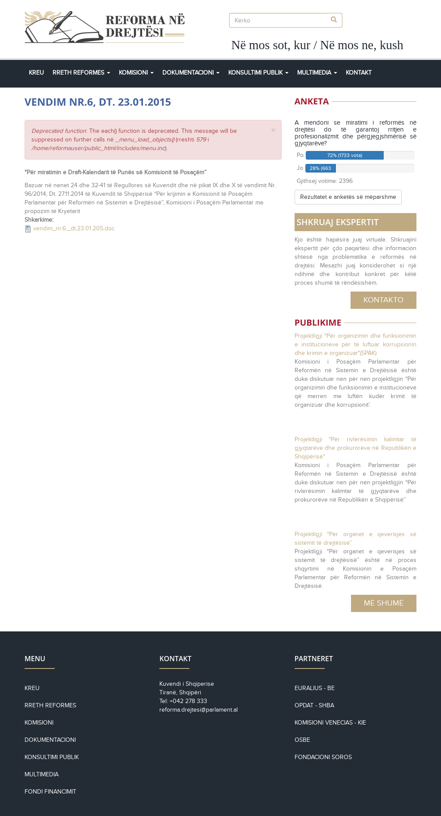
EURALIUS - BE (315, 688)
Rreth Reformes (81, 72)
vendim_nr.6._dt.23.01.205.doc (74, 228)
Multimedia (317, 72)
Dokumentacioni (191, 72)
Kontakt (359, 72)
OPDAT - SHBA (314, 705)
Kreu (36, 72)
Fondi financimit (50, 791)
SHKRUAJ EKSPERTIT (338, 222)
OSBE (302, 740)
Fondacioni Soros (323, 757)
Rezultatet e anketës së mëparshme (348, 197)
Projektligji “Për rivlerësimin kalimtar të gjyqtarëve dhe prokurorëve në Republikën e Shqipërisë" (355, 448)
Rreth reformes (50, 705)
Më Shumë (384, 603)
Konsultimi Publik (258, 72)
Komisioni (136, 72)
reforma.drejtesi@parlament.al (198, 709)
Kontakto (383, 299)
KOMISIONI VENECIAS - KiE (330, 722)
